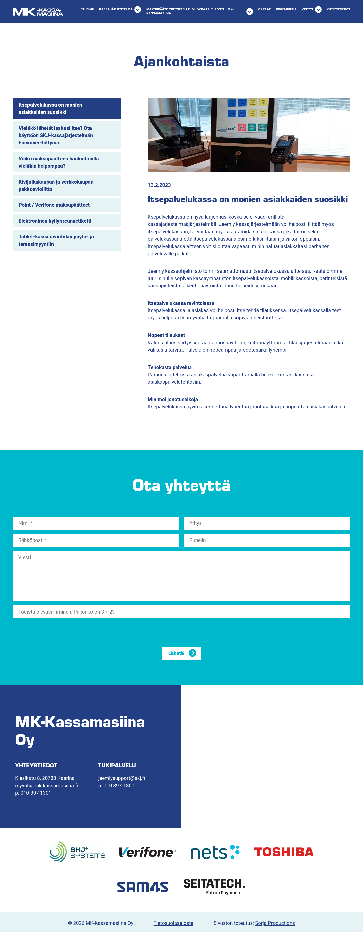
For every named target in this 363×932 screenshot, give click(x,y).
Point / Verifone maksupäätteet (54, 205)
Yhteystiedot (338, 9)
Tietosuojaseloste (173, 923)
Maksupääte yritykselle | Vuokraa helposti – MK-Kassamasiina (190, 11)
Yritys (307, 9)
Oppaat (264, 9)
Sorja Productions (275, 923)
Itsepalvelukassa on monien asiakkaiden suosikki (50, 108)
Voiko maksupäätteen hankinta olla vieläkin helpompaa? (59, 162)
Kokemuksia (286, 9)
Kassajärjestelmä (116, 9)
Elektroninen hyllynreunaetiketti (55, 221)
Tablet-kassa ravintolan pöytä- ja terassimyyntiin (56, 240)
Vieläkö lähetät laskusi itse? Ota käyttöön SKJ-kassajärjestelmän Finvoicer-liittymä (56, 135)
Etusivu (87, 9)
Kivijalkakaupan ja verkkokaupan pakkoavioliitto (56, 185)
